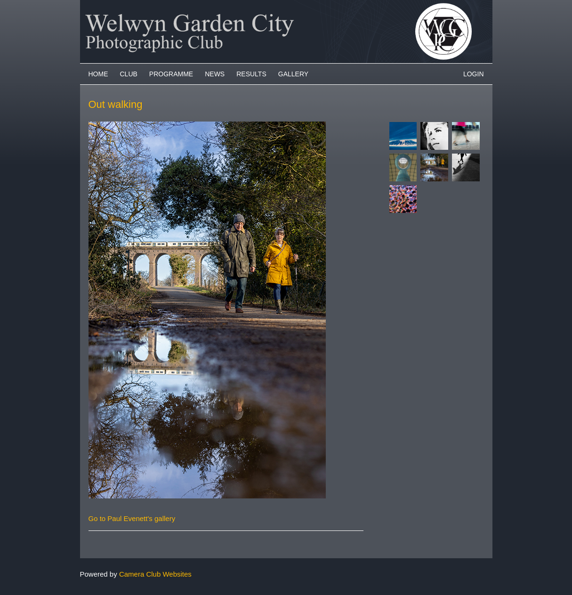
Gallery (293, 74)
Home (98, 74)
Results (251, 74)
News (215, 74)
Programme (171, 74)
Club (128, 74)
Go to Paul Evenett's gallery (132, 518)
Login (473, 74)
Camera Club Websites (155, 574)
